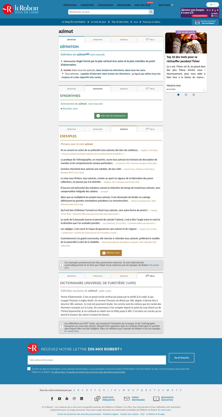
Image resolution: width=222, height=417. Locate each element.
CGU (142, 414)
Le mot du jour (97, 21)
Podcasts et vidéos (152, 21)
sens (75, 108)
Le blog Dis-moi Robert (72, 21)
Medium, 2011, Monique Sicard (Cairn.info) (121, 182)
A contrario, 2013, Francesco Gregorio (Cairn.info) (136, 163)
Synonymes (87, 5)
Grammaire (124, 5)
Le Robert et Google (155, 414)
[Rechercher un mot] (151, 11)
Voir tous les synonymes (113, 115)
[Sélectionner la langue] (212, 4)
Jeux (135, 21)
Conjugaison (105, 5)
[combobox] (108, 11)
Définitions (70, 5)
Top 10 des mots (118, 21)
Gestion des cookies (129, 414)
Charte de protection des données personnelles (79, 414)
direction (67, 108)
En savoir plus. (72, 331)
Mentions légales (111, 414)
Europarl (104, 191)
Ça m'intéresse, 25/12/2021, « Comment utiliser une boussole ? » (130, 223)
